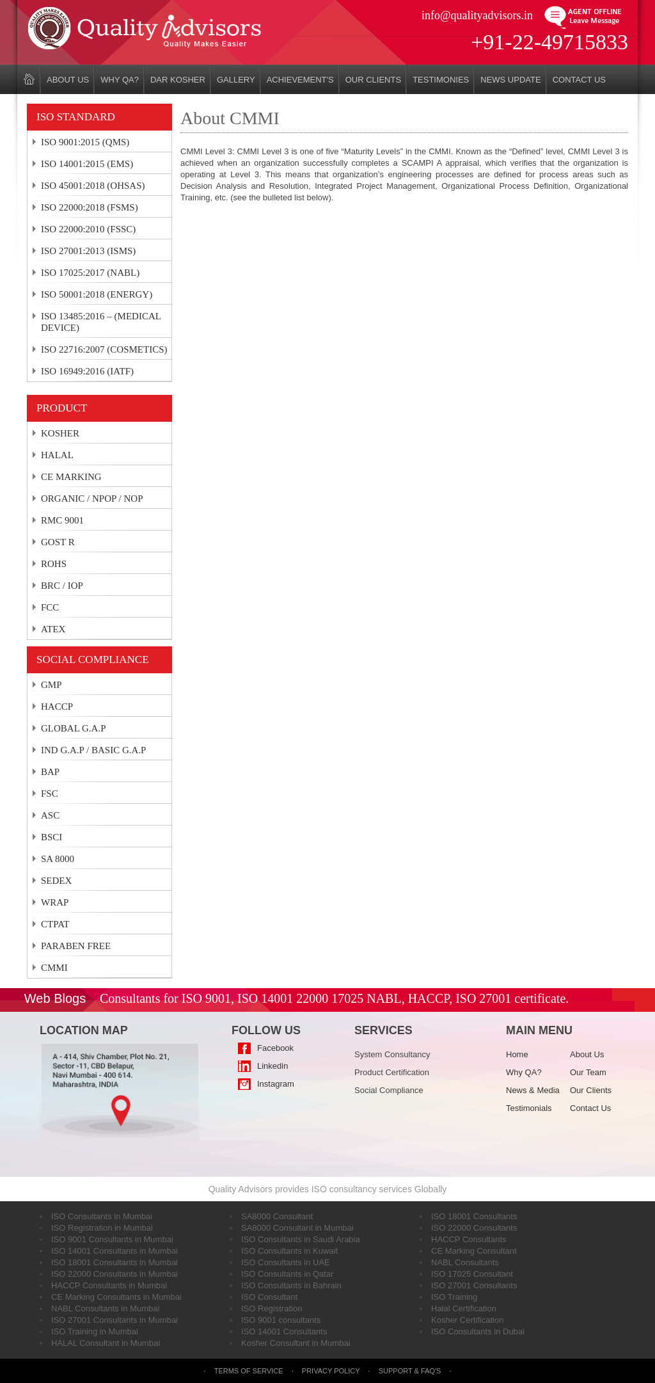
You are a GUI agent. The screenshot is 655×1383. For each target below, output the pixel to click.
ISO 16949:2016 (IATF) (87, 371)
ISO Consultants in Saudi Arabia (300, 1239)
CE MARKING (71, 477)
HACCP (57, 706)
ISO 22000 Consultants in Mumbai (114, 1274)
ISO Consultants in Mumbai (101, 1216)
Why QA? (119, 79)
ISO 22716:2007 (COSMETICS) (104, 349)
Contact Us (579, 79)
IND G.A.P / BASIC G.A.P (93, 750)
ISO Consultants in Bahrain (291, 1285)
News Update (510, 79)
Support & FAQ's (411, 1371)
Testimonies (441, 79)
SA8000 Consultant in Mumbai (297, 1228)
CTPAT (55, 924)
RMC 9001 (62, 520)
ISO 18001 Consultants (474, 1216)
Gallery (236, 79)
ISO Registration (271, 1308)
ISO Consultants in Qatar (287, 1274)
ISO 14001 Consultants (284, 1331)
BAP (50, 772)
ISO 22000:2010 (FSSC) (88, 229)
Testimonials (529, 1108)
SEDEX (56, 880)
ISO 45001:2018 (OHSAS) (93, 185)
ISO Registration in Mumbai (102, 1228)
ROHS (54, 564)
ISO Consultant (269, 1297)
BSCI (51, 837)
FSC (49, 793)
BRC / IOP (62, 585)
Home (517, 1054)
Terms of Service (248, 1371)
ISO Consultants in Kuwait (289, 1251)
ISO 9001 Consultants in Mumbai (112, 1239)
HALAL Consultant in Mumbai (105, 1343)
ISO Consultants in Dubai (478, 1331)
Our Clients (373, 79)
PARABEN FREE (76, 946)
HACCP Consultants (469, 1239)
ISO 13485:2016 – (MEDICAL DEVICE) (101, 322)
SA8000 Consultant (277, 1216)
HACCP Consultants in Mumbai (109, 1285)
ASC (50, 815)
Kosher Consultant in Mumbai (296, 1343)
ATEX (53, 629)
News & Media (533, 1090)
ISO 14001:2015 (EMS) (87, 164)
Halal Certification (463, 1308)
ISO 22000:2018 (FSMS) (89, 207)
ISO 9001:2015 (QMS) (85, 142)
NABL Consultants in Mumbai (105, 1308)
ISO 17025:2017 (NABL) (90, 273)
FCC (50, 607)
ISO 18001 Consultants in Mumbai (114, 1262)
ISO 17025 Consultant (472, 1274)
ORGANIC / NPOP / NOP (92, 498)
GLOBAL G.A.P (73, 728)
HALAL (57, 455)
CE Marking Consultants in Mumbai (116, 1297)
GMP (51, 685)
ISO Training (454, 1297)
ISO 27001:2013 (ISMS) (88, 251)
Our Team (588, 1072)
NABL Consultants (465, 1262)
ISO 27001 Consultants (474, 1285)
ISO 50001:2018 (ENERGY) (96, 294)
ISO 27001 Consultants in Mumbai (114, 1320)
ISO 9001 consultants (280, 1320)
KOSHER (60, 433)
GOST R (58, 542)
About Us (68, 79)
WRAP (54, 902)
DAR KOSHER (177, 79)
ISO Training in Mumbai (94, 1331)
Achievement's (300, 79)
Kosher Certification (467, 1320)
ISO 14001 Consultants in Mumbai (114, 1251)
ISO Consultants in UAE (285, 1262)
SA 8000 (57, 859)
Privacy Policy (331, 1371)
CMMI (54, 968)
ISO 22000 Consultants (474, 1228)
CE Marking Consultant (474, 1251)
